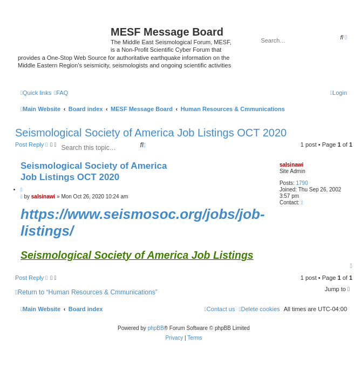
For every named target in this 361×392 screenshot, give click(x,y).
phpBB (156, 328)
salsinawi (291, 165)
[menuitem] (61, 92)
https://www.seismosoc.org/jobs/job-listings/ (143, 222)
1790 (302, 183)
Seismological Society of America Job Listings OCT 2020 (151, 133)
